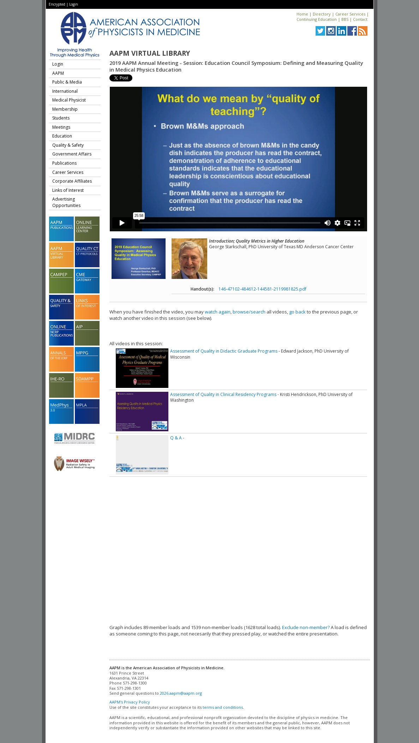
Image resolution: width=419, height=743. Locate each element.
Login (73, 4)
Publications (64, 163)
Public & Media (67, 82)
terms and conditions (223, 707)
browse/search (249, 312)
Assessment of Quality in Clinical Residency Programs (223, 394)
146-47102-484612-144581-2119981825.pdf (262, 289)
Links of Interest (68, 190)
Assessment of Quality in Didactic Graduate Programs (223, 351)
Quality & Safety (68, 145)
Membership (65, 109)
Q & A (176, 438)
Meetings (61, 127)
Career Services (350, 14)
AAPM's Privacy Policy (129, 702)
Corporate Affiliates (72, 181)
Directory (322, 14)
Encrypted (57, 4)
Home (302, 14)
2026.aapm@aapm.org (181, 693)
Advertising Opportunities (66, 202)
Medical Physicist (69, 100)
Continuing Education (317, 19)
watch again (218, 312)
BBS (344, 19)
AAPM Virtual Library (149, 53)
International (65, 91)
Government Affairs (71, 154)
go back (297, 312)
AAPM (58, 73)
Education (62, 136)
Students (61, 118)
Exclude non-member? (306, 627)
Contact (360, 19)
